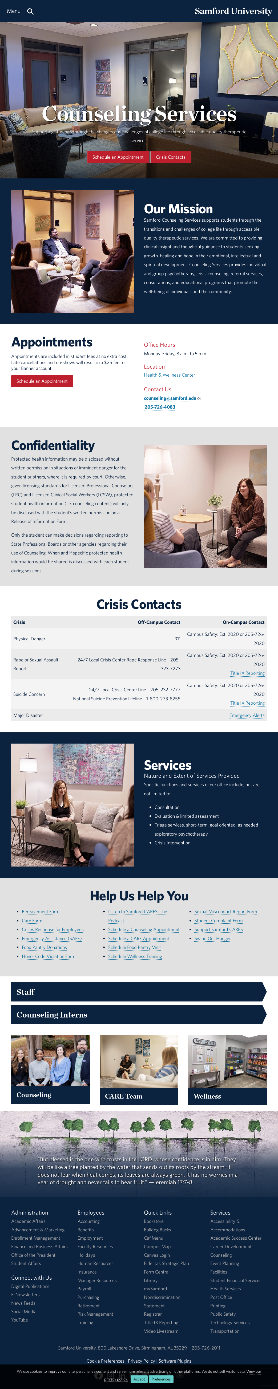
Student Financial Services (235, 1280)
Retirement (89, 1306)
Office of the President (33, 1255)
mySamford (155, 1289)
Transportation (224, 1331)
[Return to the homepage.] (234, 16)
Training (85, 1322)
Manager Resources (97, 1280)
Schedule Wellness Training (135, 956)
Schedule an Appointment (118, 157)
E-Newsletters (25, 1294)
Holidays (86, 1255)
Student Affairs (26, 1263)
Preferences (161, 1379)
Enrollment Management (35, 1238)
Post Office (221, 1297)
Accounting (89, 1221)
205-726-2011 (206, 1348)
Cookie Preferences (105, 1361)
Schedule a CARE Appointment (138, 938)
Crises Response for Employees (53, 929)
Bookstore (154, 1221)
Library (151, 1280)
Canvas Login (157, 1255)
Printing (217, 1306)
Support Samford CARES (219, 929)
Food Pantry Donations (44, 947)
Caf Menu (153, 1238)
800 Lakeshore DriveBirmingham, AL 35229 (142, 1348)
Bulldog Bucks (157, 1230)
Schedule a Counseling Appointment (144, 929)
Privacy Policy (141, 1361)
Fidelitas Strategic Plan (166, 1263)
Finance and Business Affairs (39, 1246)
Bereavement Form (40, 911)
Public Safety (223, 1314)
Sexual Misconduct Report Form (226, 911)
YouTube (19, 1320)
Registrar (153, 1314)
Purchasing (88, 1297)
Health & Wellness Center (169, 375)
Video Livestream (161, 1331)
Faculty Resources (95, 1246)
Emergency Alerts (247, 715)
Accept (139, 1379)
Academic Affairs (28, 1221)
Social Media (24, 1311)
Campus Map (157, 1246)
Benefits (86, 1230)
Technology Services (230, 1322)
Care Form (32, 920)
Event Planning (224, 1263)
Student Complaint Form (219, 920)
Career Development (231, 1246)
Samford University (78, 1348)
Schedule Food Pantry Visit (134, 947)
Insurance (87, 1272)
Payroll (84, 1289)
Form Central (157, 1272)
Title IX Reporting (247, 673)
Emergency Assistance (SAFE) (52, 938)
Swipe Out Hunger (213, 938)
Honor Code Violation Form (48, 956)
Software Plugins (175, 1361)
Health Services (225, 1289)
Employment (90, 1238)
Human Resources (96, 1263)
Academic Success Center (235, 1238)
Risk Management (95, 1314)
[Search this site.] (30, 11)
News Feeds (23, 1303)
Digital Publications (30, 1286)
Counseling (221, 1255)
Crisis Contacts (171, 157)
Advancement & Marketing (38, 1230)
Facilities (218, 1272)
